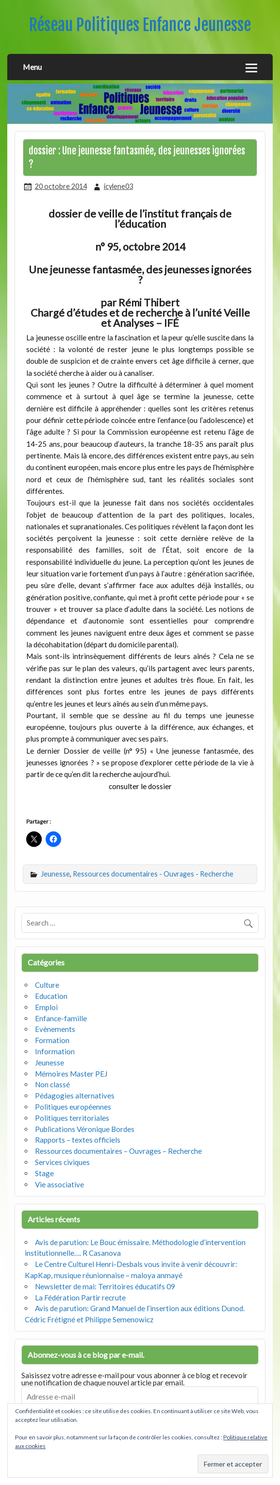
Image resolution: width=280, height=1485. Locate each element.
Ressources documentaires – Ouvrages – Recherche (118, 1151)
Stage (44, 1173)
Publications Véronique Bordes (84, 1129)
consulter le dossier (140, 786)
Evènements (55, 1029)
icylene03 (118, 186)
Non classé (52, 1084)
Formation (52, 1040)
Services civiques (62, 1162)
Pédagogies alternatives (75, 1095)
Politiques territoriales (72, 1118)
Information (55, 1051)
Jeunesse (55, 874)
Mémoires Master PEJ (71, 1073)
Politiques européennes (73, 1106)
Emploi (46, 1007)
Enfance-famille (61, 1018)
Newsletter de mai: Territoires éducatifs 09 (105, 1286)
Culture (47, 984)
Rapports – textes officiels (77, 1139)
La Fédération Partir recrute (80, 1297)
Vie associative (59, 1184)
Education (51, 996)
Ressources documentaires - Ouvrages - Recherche (153, 874)
